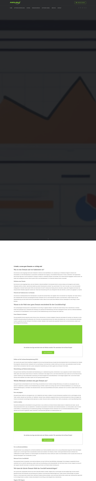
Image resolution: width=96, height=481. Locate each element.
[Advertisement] (48, 250)
